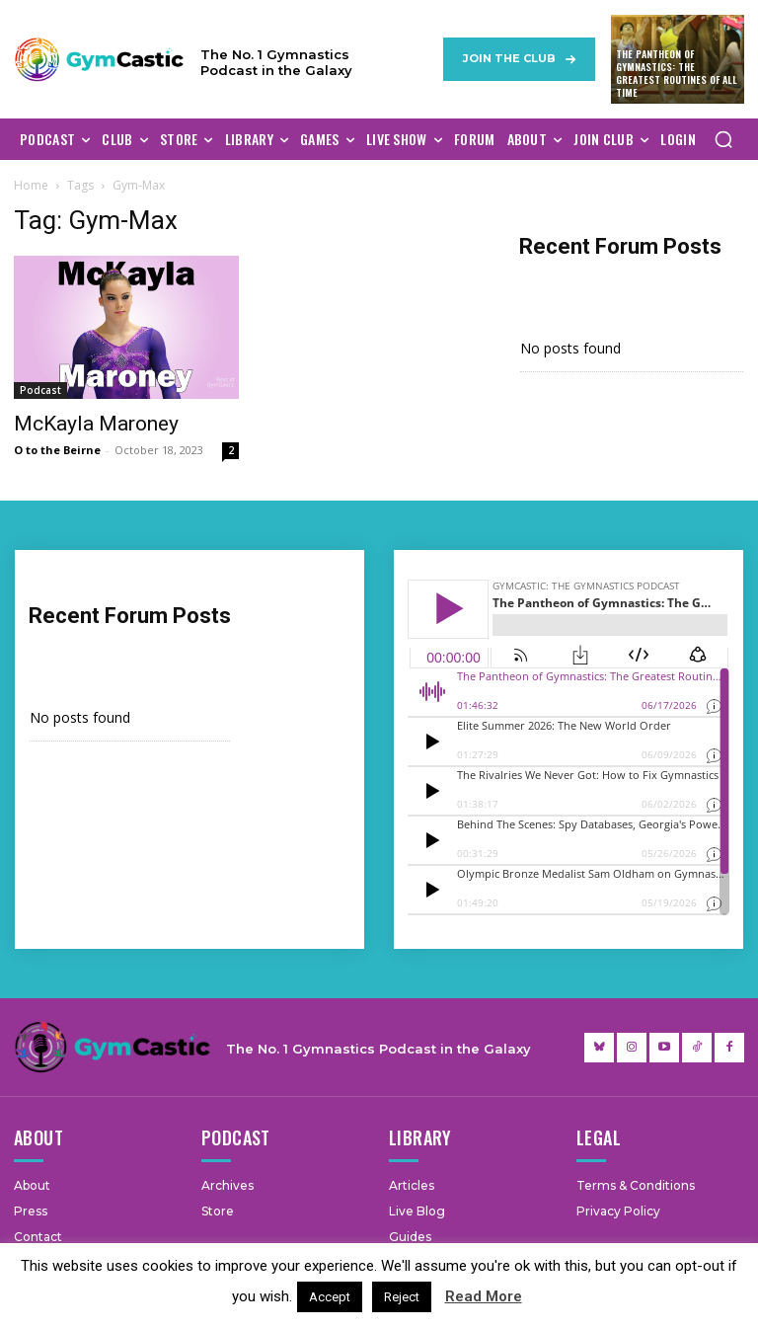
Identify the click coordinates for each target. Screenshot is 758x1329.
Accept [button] (329, 1297)
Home (31, 185)
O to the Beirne (57, 449)
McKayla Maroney (96, 423)
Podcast (40, 390)
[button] (723, 139)
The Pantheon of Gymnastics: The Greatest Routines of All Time (676, 73)
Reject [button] (401, 1297)
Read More (483, 1296)
